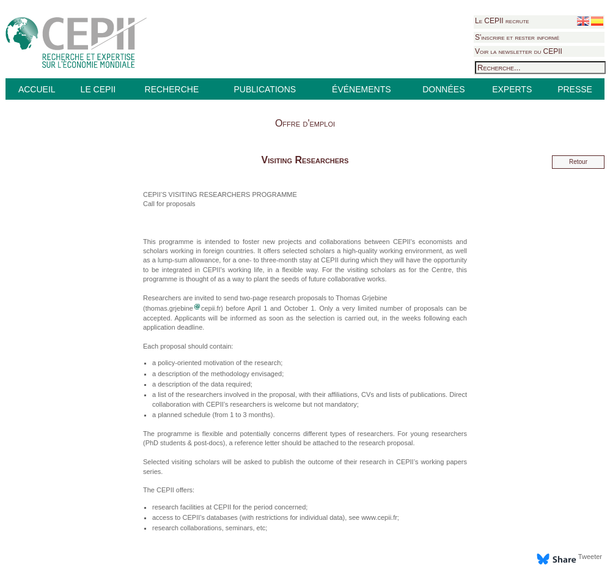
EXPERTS (512, 89)
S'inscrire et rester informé (517, 37)
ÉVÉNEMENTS (361, 89)
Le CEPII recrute (502, 21)
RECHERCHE (172, 89)
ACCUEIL (37, 89)
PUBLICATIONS (264, 89)
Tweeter (590, 556)
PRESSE (574, 89)
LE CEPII (98, 89)
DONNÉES (443, 89)
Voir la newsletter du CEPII (518, 51)
